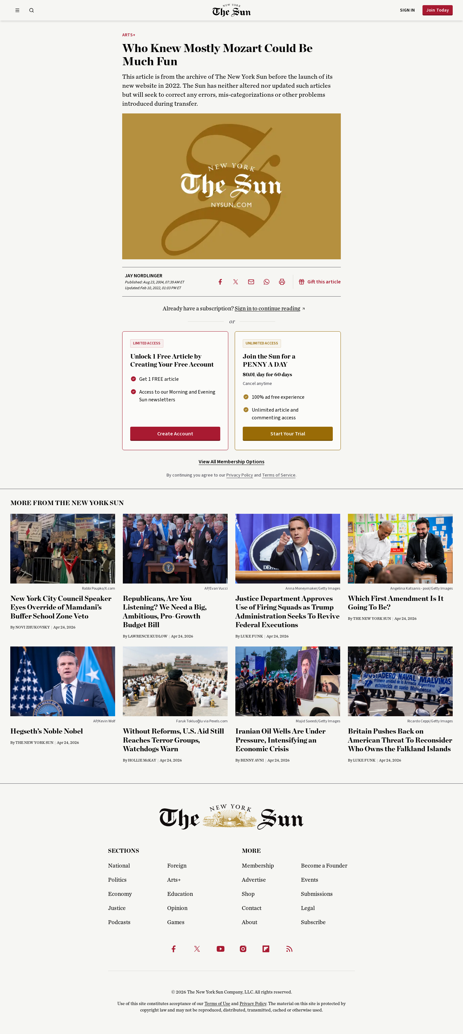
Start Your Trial (287, 433)
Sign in (407, 10)
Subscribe (313, 922)
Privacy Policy (239, 475)
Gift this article (319, 281)
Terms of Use (217, 1004)
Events (309, 880)
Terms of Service (278, 475)
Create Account (175, 433)
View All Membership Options (231, 461)
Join (437, 10)
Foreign (176, 866)
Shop (248, 894)
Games (176, 922)
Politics (117, 880)
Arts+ (128, 35)
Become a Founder (324, 866)
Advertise (254, 880)
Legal (308, 908)
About (249, 922)
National (119, 866)
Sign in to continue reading (267, 309)
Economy (120, 894)
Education (180, 894)
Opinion (177, 908)
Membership (258, 866)
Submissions (317, 894)
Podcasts (119, 922)
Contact (251, 908)
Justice (117, 908)
